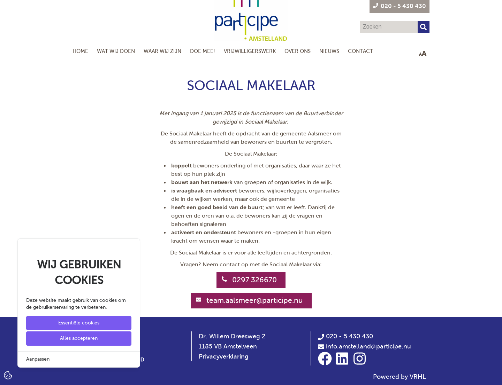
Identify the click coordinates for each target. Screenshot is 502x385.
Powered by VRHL (399, 376)
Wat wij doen (116, 51)
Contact (360, 51)
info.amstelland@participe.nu (368, 346)
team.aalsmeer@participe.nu (254, 300)
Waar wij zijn (162, 51)
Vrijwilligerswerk (250, 51)
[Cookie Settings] (8, 375)
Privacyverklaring (224, 356)
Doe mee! (202, 51)
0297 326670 (254, 280)
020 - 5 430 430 (345, 336)
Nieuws (329, 51)
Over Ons (297, 51)
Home (80, 51)
